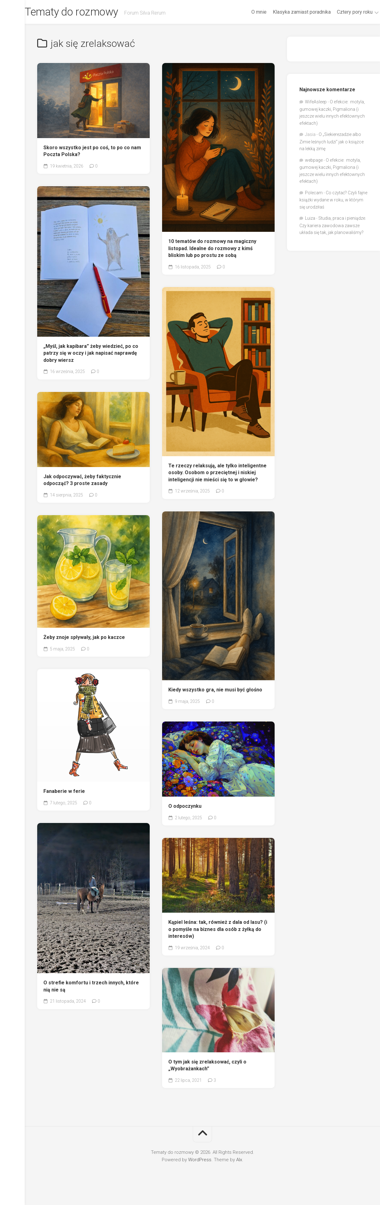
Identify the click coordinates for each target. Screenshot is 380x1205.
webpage (314, 161)
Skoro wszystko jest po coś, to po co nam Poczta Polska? (92, 152)
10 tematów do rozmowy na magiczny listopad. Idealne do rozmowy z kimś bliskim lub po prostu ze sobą (212, 249)
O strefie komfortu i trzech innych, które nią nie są (91, 987)
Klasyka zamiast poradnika (289, 12)
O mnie (246, 12)
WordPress (199, 1161)
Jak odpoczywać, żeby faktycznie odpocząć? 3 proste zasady (82, 481)
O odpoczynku (184, 808)
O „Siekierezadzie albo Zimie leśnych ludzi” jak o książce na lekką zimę (331, 143)
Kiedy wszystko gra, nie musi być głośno (215, 691)
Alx (239, 1161)
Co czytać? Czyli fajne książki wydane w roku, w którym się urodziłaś (333, 201)
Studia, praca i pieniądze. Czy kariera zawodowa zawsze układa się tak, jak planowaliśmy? (332, 226)
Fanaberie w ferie (64, 792)
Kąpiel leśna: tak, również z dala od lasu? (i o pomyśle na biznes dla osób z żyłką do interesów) (217, 930)
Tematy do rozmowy (86, 12)
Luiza (310, 219)
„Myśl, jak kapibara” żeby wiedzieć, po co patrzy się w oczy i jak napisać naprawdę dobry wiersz (90, 354)
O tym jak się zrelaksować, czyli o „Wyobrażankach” (207, 1066)
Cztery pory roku (342, 12)
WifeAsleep (316, 103)
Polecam (314, 193)
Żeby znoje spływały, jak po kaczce (84, 638)
